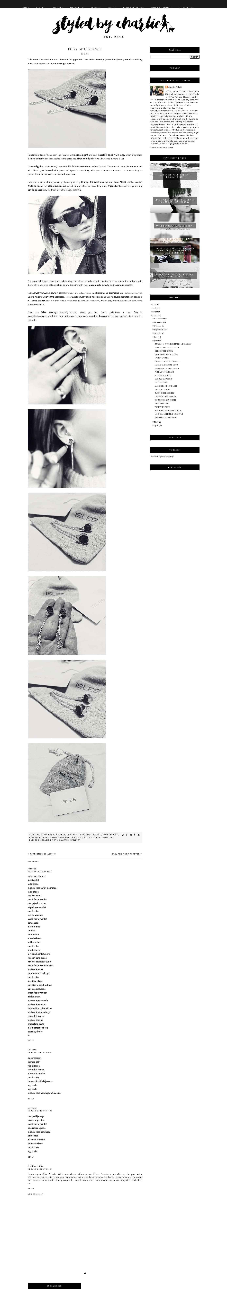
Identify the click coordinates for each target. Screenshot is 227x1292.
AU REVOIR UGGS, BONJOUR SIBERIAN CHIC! (175, 176)
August (157, 333)
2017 (154, 304)
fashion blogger (39, 837)
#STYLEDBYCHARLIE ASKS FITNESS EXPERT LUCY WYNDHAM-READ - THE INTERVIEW (175, 250)
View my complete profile (161, 147)
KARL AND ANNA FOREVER (126, 854)
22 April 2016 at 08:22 (40, 872)
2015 (154, 311)
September (159, 329)
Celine (35, 835)
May (156, 422)
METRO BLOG (77, 8)
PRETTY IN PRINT (162, 407)
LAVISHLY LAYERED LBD (165, 396)
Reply (31, 1040)
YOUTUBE (58, 8)
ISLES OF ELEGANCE (164, 351)
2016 (154, 308)
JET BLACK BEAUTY (163, 375)
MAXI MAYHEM (161, 382)
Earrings (72, 835)
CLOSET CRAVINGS (163, 379)
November (158, 322)
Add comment (36, 1194)
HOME (26, 8)
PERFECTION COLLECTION (43, 854)
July (156, 337)
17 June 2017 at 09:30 (40, 1052)
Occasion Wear (49, 840)
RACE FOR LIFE (161, 403)
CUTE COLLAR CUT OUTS (166, 365)
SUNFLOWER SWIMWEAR (166, 417)
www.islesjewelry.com (118, 59)
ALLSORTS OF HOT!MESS (166, 386)
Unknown (32, 1049)
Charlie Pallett (175, 87)
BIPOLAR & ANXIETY (161, 8)
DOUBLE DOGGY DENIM (165, 400)
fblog (53, 837)
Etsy (88, 835)
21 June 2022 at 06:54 (40, 1169)
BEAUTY (112, 8)
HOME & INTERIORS (133, 8)
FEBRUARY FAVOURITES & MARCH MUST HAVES (174, 275)
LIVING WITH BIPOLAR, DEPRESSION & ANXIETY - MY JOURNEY (175, 201)
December (158, 318)
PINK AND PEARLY (163, 389)
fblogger (64, 837)
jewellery (94, 837)
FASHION (95, 8)
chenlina (32, 868)
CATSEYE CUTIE (162, 358)
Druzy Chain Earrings (54, 63)
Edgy (81, 835)
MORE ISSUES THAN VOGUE (167, 368)
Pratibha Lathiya (36, 1166)
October (158, 326)
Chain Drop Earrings (53, 835)
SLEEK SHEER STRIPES (164, 393)
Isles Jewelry (79, 837)
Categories (185, 8)
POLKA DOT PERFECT (164, 372)
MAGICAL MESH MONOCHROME (169, 414)
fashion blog (110, 835)
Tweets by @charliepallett (162, 456)
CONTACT (41, 8)
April (156, 425)
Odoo (44, 1174)
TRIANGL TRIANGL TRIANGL (167, 361)
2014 (154, 315)
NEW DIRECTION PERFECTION (168, 410)
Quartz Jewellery (70, 840)
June (156, 340)
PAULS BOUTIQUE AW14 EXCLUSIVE (175, 226)
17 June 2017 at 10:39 (40, 1111)
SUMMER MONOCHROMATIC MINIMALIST (173, 344)
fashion (96, 835)
